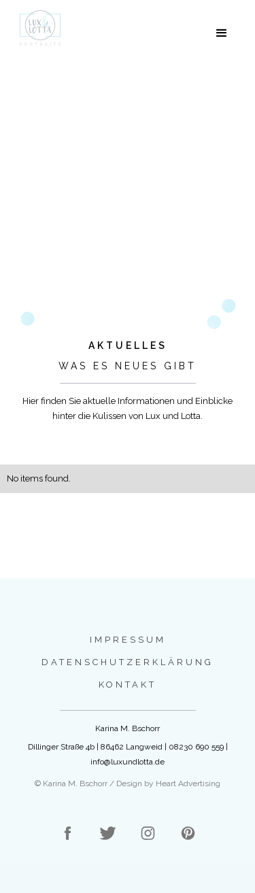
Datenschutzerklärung (127, 662)
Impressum (128, 640)
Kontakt (127, 684)
